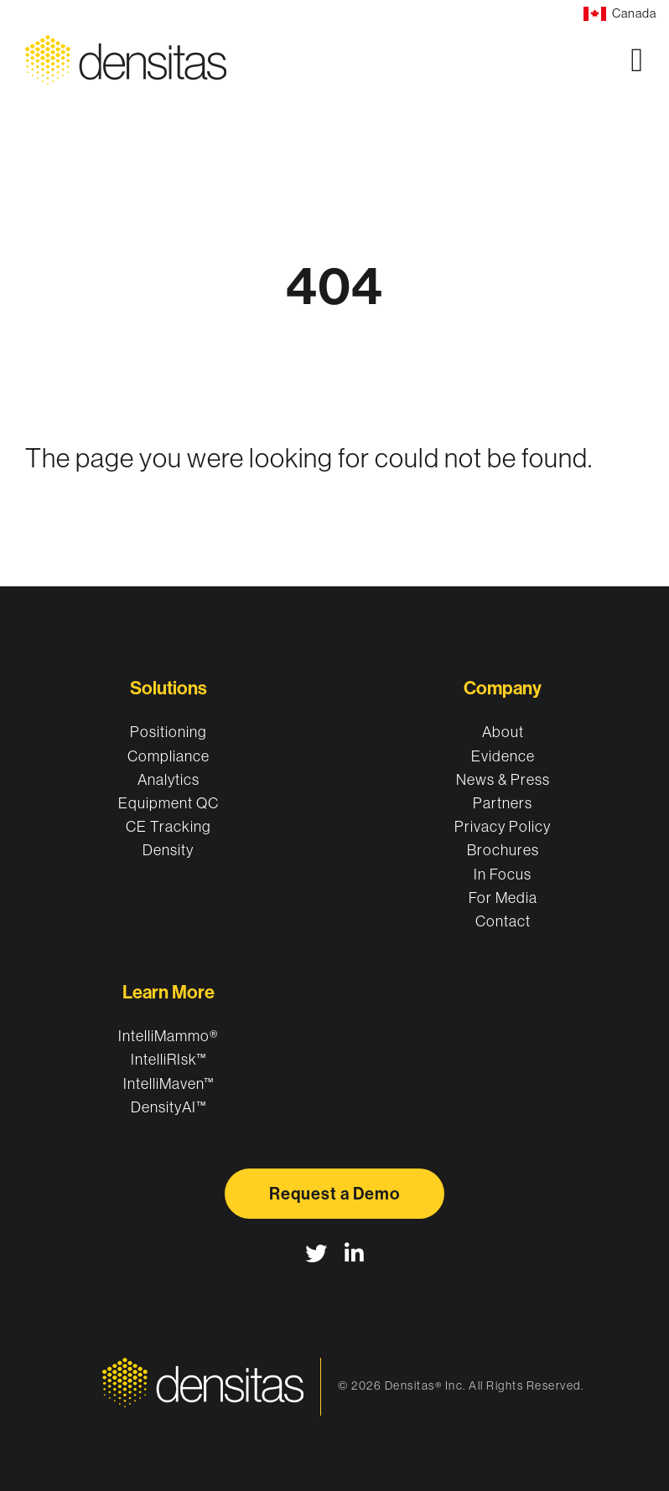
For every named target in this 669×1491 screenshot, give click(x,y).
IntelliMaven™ (168, 1084)
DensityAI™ (168, 1107)
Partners (502, 803)
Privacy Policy (502, 826)
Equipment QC (168, 803)
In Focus (503, 874)
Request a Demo (334, 1194)
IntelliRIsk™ (168, 1059)
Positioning (168, 732)
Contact (503, 921)
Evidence (503, 756)
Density (168, 850)
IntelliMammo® (168, 1036)
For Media (503, 898)
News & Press (503, 779)
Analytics (168, 779)
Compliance (168, 756)
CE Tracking (168, 826)
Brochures (503, 850)
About (503, 732)
